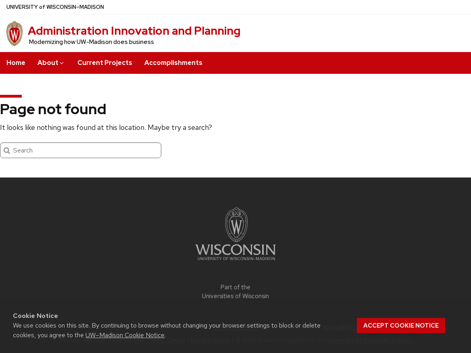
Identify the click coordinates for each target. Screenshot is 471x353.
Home (15, 62)
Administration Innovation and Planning (134, 30)
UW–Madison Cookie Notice (125, 335)
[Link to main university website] (235, 261)
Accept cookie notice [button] (401, 326)
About (51, 62)
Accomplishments (173, 62)
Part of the (235, 292)
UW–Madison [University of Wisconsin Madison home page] (55, 7)
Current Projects (104, 62)
